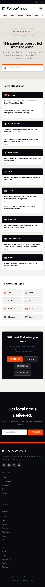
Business (28, 15)
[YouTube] (19, 465)
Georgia (4, 477)
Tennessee (5, 485)
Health (37, 15)
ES (42, 2)
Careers (4, 563)
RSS (24, 580)
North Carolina (7, 481)
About (4, 551)
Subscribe (35, 432)
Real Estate (6, 532)
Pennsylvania (6, 501)
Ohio (3, 489)
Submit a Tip (6, 559)
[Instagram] (14, 465)
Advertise (5, 567)
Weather (20, 15)
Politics (12, 15)
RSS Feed (22, 373)
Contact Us (22, 366)
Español (31, 359)
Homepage (15, 359)
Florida (4, 493)
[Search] (35, 8)
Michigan (5, 497)
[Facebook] (9, 465)
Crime (5, 15)
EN (37, 2)
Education (5, 540)
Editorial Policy (15, 580)
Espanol (31, 580)
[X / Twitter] (4, 465)
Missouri (5, 505)
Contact (4, 555)
